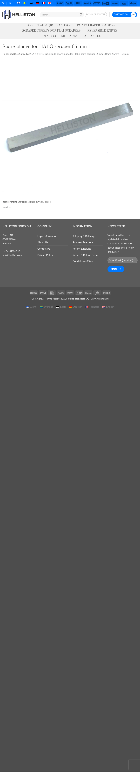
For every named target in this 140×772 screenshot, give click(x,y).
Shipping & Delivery (83, 236)
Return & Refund (82, 248)
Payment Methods (83, 242)
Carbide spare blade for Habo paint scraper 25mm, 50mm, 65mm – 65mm (88, 53)
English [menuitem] (110, 306)
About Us (42, 242)
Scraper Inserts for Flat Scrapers (51, 31)
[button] (96, 14)
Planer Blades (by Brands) (47, 25)
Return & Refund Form (85, 254)
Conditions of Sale (83, 261)
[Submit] (81, 14)
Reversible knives (102, 31)
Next (6, 207)
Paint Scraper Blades (96, 25)
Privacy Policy (45, 254)
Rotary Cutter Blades (59, 36)
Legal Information (47, 236)
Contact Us (43, 248)
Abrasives (92, 36)
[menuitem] (19, 3)
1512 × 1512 (37, 53)
